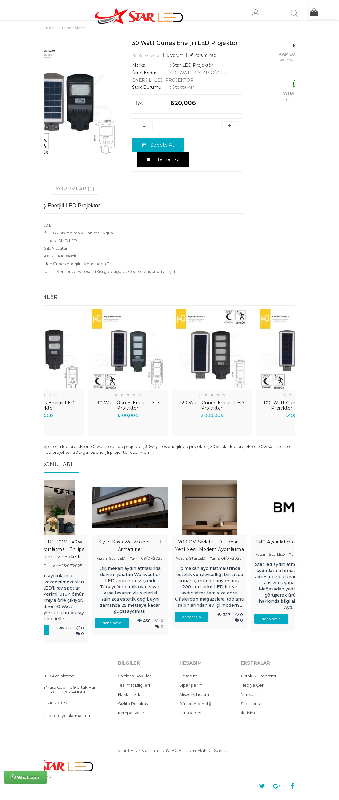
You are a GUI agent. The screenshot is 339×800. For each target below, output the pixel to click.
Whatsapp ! (26, 777)
